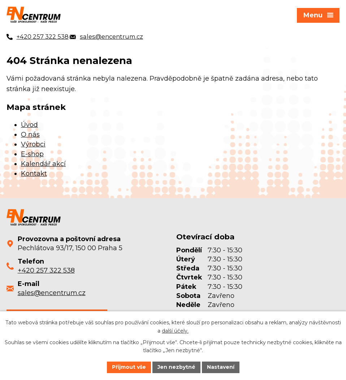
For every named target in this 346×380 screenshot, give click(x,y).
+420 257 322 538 (46, 270)
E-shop (32, 154)
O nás (30, 134)
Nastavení (220, 367)
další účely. (175, 331)
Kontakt (34, 174)
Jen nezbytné (176, 367)
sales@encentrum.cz (52, 293)
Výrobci (33, 144)
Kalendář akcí (43, 164)
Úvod (29, 125)
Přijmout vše (129, 367)
